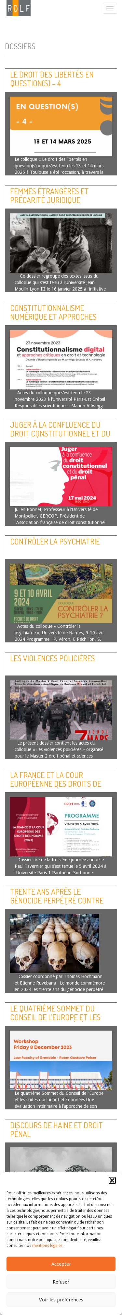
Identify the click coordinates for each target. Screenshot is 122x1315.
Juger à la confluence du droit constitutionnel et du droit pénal (60, 433)
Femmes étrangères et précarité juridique (49, 195)
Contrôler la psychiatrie (55, 541)
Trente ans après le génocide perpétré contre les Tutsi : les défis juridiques (56, 904)
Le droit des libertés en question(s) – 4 (52, 78)
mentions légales (47, 1245)
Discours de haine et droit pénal (56, 1129)
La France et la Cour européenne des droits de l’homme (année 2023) (55, 783)
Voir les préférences (61, 1300)
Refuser (61, 1282)
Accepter (61, 1264)
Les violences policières (52, 658)
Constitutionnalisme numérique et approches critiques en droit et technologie (53, 321)
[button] (112, 1180)
